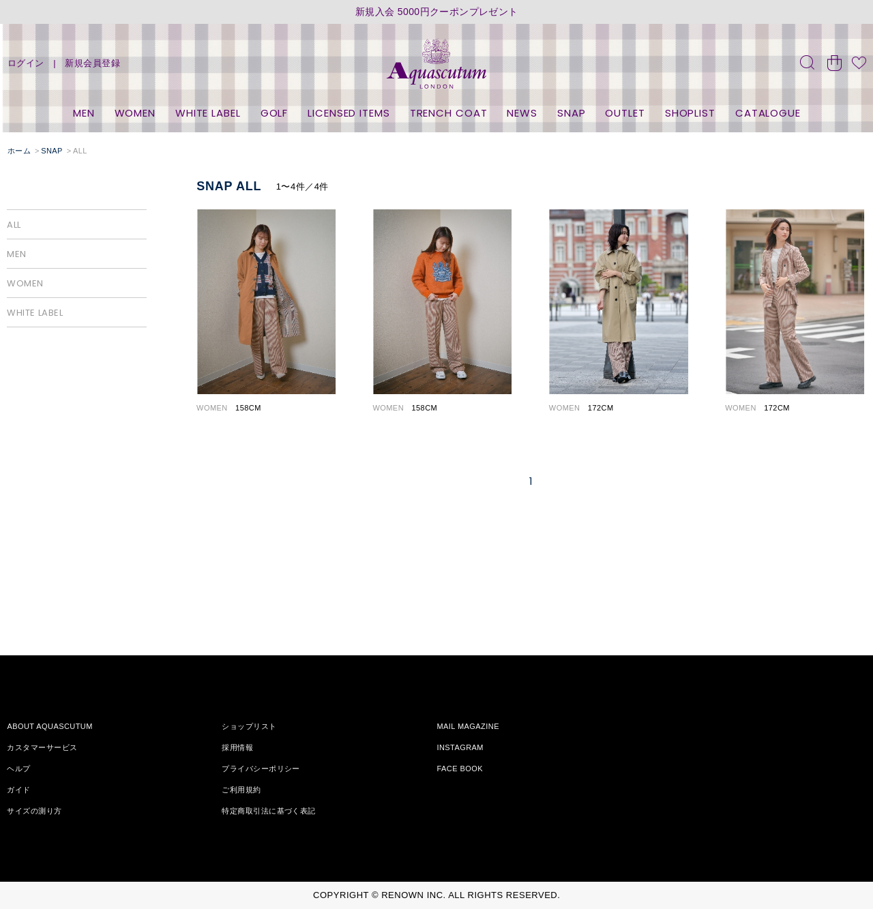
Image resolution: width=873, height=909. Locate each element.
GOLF (274, 113)
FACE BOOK (459, 768)
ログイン (26, 63)
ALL (14, 224)
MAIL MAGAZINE (467, 726)
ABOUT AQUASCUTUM (49, 726)
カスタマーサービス (42, 747)
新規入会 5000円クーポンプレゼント (436, 12)
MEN (84, 113)
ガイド (18, 790)
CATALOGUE (768, 113)
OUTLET (625, 113)
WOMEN (135, 113)
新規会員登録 (92, 63)
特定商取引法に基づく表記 (268, 811)
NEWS (522, 113)
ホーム (19, 151)
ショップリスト (249, 726)
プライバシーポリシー (260, 768)
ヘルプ (18, 768)
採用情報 (237, 747)
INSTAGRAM (460, 747)
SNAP (571, 113)
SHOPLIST (690, 113)
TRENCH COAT (449, 113)
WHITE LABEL (208, 113)
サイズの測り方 (34, 811)
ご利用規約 (241, 790)
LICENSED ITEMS (349, 113)
